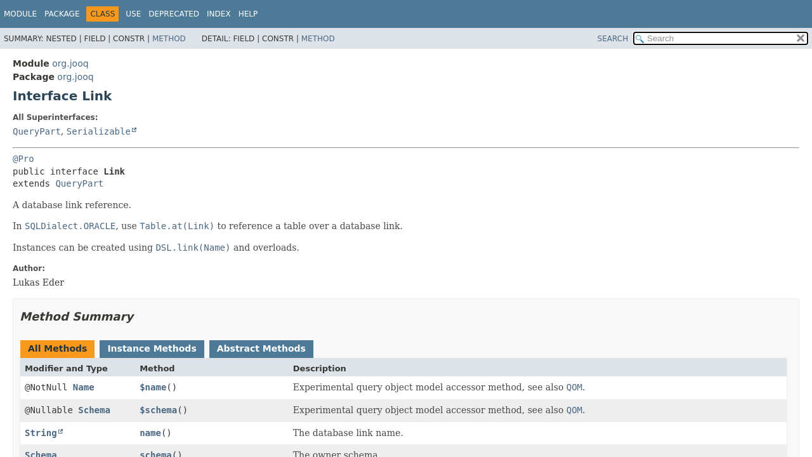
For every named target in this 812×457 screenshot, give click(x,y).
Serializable (99, 131)
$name (153, 387)
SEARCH (613, 38)
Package (61, 14)
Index (219, 14)
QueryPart (37, 131)
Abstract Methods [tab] (261, 348)
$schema (158, 410)
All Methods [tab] (57, 348)
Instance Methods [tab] (151, 348)
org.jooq (70, 63)
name (150, 433)
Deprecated (173, 14)
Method (169, 38)
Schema (94, 410)
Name (84, 387)
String (41, 433)
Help (248, 14)
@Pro (23, 159)
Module (20, 14)
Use (133, 14)
